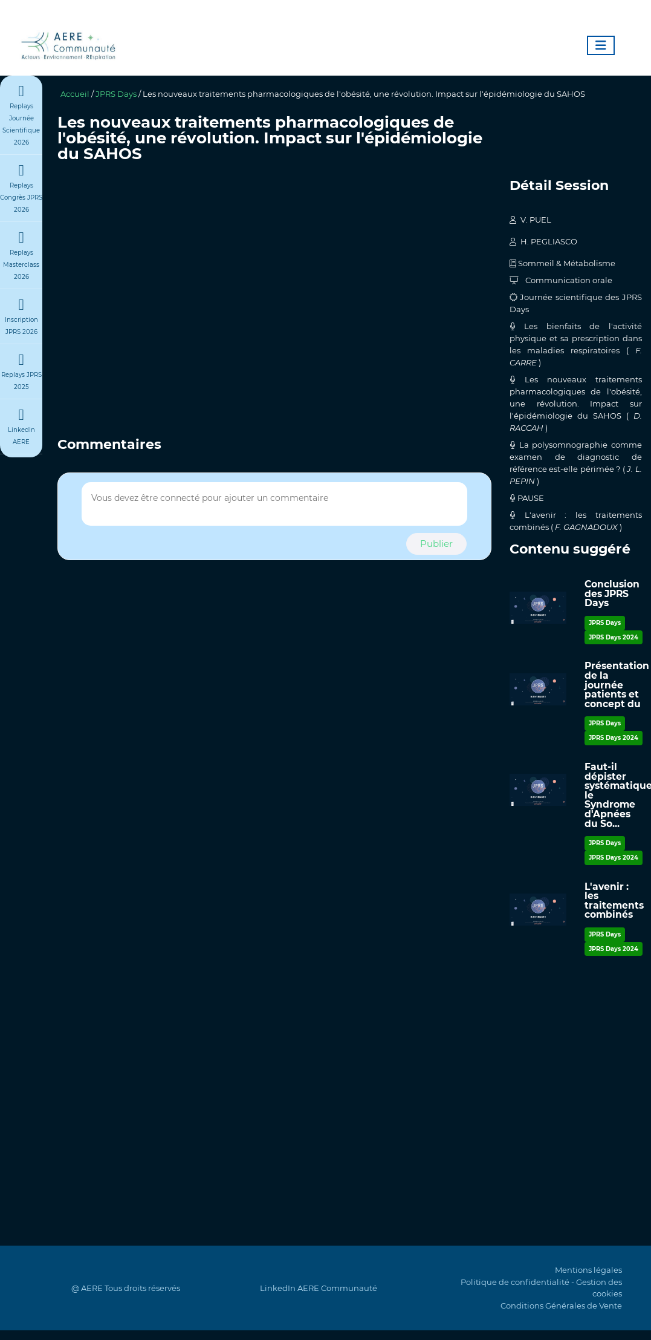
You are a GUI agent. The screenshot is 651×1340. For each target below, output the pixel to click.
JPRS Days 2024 (613, 637)
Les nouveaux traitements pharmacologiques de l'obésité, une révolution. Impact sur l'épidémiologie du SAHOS (364, 94)
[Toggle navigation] (601, 45)
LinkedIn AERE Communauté (318, 1288)
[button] (436, 544)
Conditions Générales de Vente (561, 1305)
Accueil (74, 94)
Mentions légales (588, 1270)
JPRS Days (116, 94)
